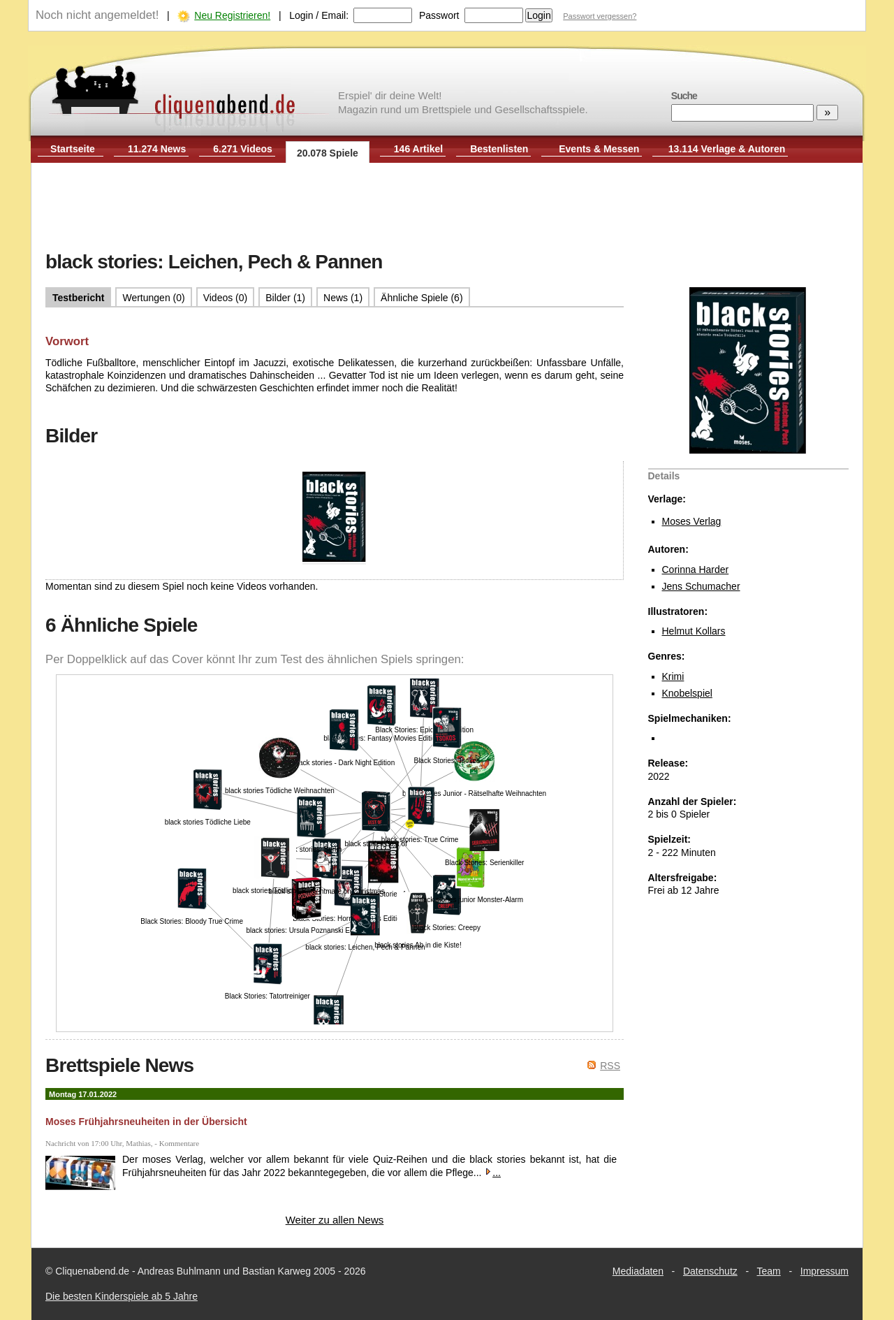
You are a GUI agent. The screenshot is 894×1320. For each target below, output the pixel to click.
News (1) (342, 297)
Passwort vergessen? (599, 16)
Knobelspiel (687, 693)
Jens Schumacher (701, 586)
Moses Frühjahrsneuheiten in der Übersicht (146, 1121)
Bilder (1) (285, 297)
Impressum (824, 1271)
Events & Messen (599, 148)
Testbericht (78, 297)
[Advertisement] (447, 208)
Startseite (72, 148)
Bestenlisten (499, 148)
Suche (684, 95)
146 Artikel (418, 148)
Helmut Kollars (694, 631)
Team (769, 1271)
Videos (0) (225, 297)
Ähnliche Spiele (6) (422, 297)
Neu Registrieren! (232, 15)
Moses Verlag (691, 521)
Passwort (439, 15)
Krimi (673, 676)
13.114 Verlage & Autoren (727, 148)
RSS (610, 1065)
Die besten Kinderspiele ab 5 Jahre (121, 1296)
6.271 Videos (242, 148)
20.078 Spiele (327, 153)
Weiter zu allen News (335, 1220)
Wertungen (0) (153, 297)
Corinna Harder (695, 569)
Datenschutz (710, 1271)
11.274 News (157, 148)
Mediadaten (638, 1271)
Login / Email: (319, 15)
